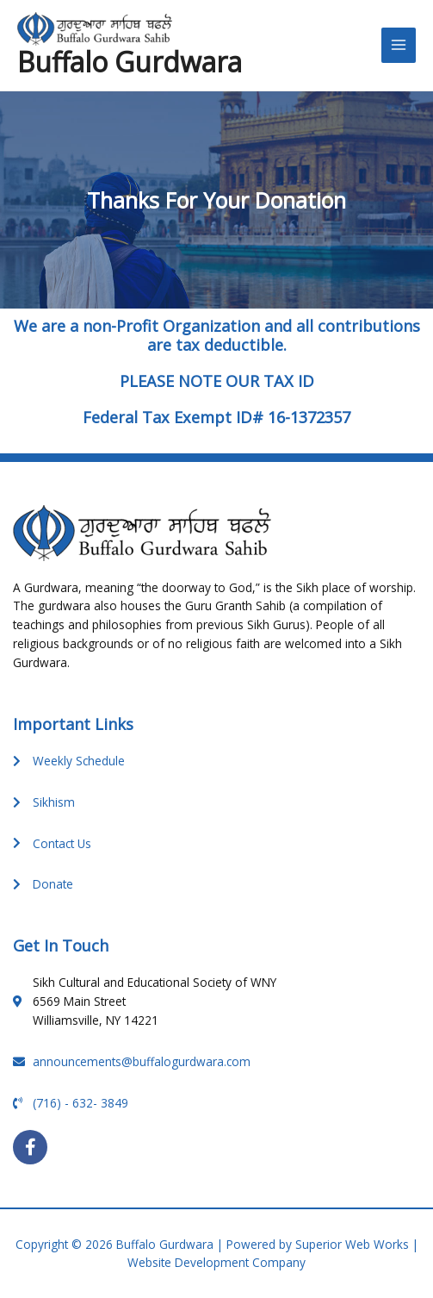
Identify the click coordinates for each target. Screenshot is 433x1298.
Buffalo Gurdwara (129, 61)
